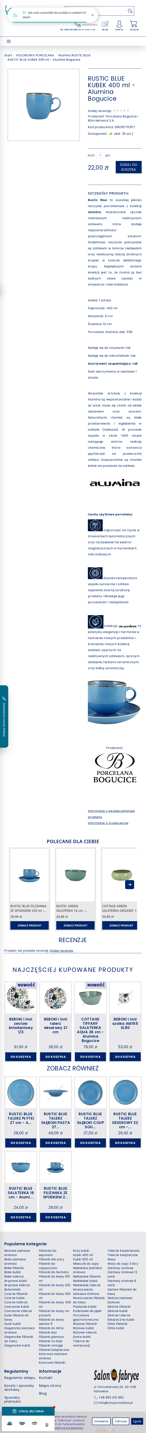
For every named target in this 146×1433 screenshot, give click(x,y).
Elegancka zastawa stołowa (19, 1330)
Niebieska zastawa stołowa (87, 1270)
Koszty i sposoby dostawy (19, 1387)
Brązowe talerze (17, 1285)
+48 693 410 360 (111, 1397)
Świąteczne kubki (121, 1319)
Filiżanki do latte (51, 1328)
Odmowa (121, 1421)
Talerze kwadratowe (123, 1251)
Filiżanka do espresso (48, 1253)
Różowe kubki (83, 1328)
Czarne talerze (16, 1302)
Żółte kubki (115, 1328)
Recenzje (73, 940)
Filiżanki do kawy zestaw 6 (51, 1321)
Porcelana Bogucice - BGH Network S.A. (114, 118)
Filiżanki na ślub (50, 1341)
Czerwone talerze (18, 1311)
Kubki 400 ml (83, 1255)
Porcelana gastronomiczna (86, 1317)
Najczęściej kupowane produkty (73, 969)
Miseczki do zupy (86, 1264)
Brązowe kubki (15, 1281)
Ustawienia (101, 1421)
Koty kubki (81, 1251)
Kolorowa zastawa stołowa (53, 1356)
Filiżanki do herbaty (54, 1272)
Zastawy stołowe (120, 1268)
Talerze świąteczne (122, 1255)
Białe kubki (12, 1272)
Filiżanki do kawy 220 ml (55, 1287)
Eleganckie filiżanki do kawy (18, 1339)
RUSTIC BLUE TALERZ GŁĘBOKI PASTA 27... (55, 1120)
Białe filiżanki (14, 1268)
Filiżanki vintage (51, 1345)
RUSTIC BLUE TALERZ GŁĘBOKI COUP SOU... (90, 1120)
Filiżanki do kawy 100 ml (54, 1278)
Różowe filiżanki (85, 1324)
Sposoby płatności (12, 1399)
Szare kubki (82, 1337)
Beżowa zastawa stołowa (17, 1253)
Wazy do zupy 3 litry (122, 1264)
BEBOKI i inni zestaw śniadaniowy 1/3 (21, 1026)
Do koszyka (21, 1057)
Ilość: (92, 155)
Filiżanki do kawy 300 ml (55, 1296)
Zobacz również (73, 1068)
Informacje (50, 1371)
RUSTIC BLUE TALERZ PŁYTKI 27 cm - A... (21, 1118)
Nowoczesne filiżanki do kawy (89, 1300)
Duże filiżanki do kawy (16, 1317)
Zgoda (137, 1421)
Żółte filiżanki (117, 1324)
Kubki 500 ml (83, 1259)
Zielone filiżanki (119, 1306)
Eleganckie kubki (17, 1345)
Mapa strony (50, 1385)
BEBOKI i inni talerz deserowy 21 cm (55, 1026)
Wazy (111, 1259)
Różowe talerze (85, 1332)
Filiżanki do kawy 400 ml (55, 1304)
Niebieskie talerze (87, 1285)
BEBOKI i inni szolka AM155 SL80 (125, 1023)
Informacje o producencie (108, 823)
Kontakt (45, 1377)
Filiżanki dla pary (51, 1259)
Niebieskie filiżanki (87, 1276)
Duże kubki (12, 1324)
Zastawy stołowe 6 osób (121, 1283)
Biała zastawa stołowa (15, 1261)
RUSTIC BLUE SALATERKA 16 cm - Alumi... (21, 1193)
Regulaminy (16, 1371)
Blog (43, 1393)
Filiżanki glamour (51, 1337)
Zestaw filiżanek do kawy (122, 1291)
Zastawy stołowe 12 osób (122, 1274)
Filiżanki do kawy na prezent (54, 1313)
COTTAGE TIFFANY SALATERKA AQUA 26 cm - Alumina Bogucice (90, 1030)
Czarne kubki (14, 1298)
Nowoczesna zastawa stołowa (86, 1291)
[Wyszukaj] (130, 11)
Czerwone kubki (16, 1306)
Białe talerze (14, 1276)
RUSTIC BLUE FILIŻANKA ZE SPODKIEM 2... (55, 1193)
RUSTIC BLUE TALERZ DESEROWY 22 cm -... (125, 1120)
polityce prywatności (68, 1428)
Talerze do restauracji (81, 1343)
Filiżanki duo (48, 1332)
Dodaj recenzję (61, 950)
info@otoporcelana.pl (116, 1403)
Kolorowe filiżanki (52, 1362)
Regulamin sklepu (19, 1377)
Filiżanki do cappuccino (48, 1266)
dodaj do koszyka (128, 167)
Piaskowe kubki (85, 1306)
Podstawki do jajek (87, 1311)
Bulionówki (12, 1289)
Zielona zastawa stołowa (119, 1300)
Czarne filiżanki (16, 1294)
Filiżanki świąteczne (54, 1350)
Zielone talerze (119, 1315)
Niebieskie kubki (85, 1281)
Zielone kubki (117, 1311)
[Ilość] (100, 155)
